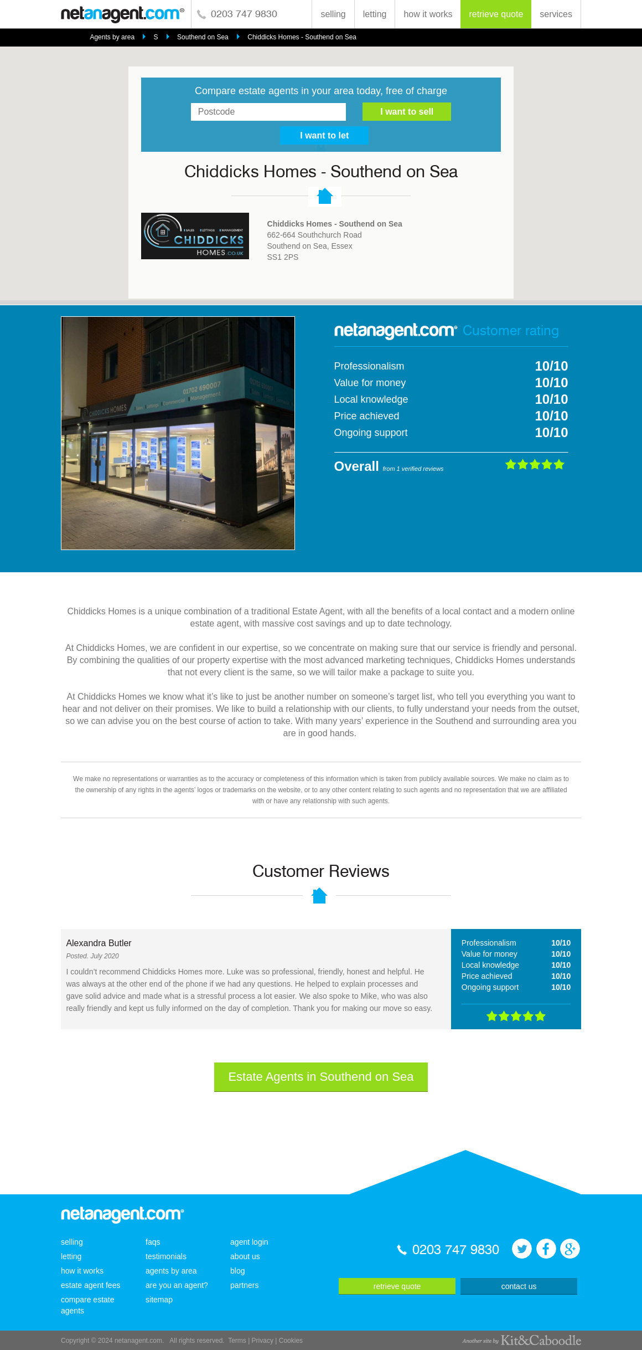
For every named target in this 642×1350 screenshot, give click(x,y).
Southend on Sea (203, 37)
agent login (249, 1242)
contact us (519, 1286)
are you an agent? (177, 1285)
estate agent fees (90, 1285)
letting (375, 14)
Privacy (262, 1340)
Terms (237, 1340)
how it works (427, 14)
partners (244, 1285)
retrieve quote (496, 14)
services (556, 14)
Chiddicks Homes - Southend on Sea (301, 37)
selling (332, 14)
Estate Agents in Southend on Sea (320, 1077)
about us (245, 1256)
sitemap (159, 1299)
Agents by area (112, 37)
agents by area (171, 1270)
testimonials (166, 1256)
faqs (153, 1242)
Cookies (291, 1340)
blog (237, 1270)
